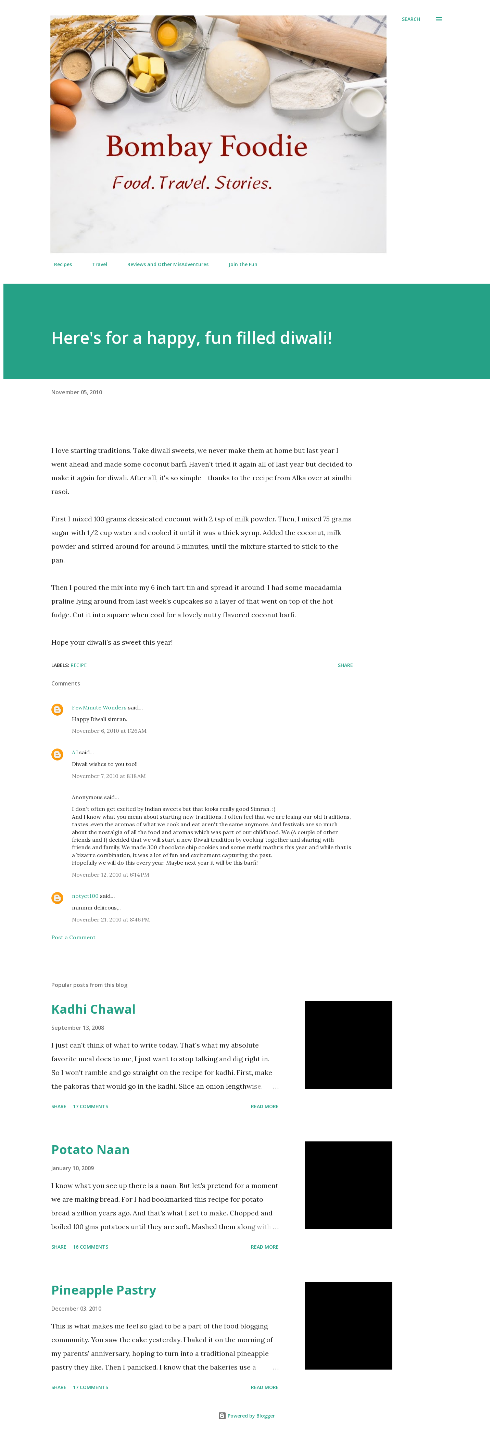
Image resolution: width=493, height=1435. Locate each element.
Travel (95, 264)
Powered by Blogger (246, 1415)
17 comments (90, 1106)
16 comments (90, 1247)
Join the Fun (239, 264)
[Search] (411, 19)
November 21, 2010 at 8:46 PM (111, 919)
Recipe (79, 665)
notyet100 (85, 895)
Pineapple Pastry (103, 1290)
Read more (265, 1106)
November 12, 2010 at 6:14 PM (110, 874)
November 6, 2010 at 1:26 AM (109, 730)
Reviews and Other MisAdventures (163, 264)
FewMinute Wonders (99, 707)
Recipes (59, 264)
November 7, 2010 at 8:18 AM (109, 775)
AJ (75, 752)
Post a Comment (73, 937)
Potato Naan (90, 1149)
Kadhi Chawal (93, 1009)
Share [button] (345, 665)
